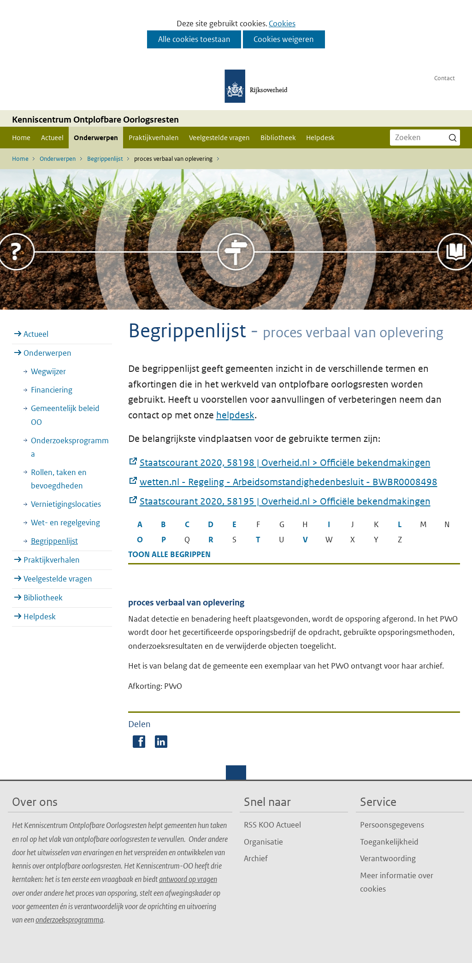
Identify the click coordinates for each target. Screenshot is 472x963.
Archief (256, 858)
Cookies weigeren (284, 39)
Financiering (51, 390)
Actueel (52, 137)
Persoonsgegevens (392, 825)
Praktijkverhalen (154, 137)
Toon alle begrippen (169, 554)
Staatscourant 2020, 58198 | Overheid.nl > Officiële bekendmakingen (285, 463)
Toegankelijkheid (389, 842)
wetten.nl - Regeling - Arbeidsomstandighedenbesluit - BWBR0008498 (288, 482)
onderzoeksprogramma (69, 920)
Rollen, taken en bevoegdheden (59, 479)
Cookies (282, 23)
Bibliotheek (278, 137)
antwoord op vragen (188, 879)
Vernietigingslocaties (66, 504)
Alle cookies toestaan (194, 39)
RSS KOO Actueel (272, 825)
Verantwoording (388, 858)
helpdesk (235, 415)
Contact (444, 78)
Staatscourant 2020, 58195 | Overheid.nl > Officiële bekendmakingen (285, 502)
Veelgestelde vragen (219, 137)
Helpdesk (320, 137)
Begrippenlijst (54, 541)
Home (21, 137)
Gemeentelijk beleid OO (65, 415)
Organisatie (263, 842)
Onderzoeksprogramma (70, 447)
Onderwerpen (96, 137)
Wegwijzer (48, 371)
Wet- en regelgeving (65, 522)
